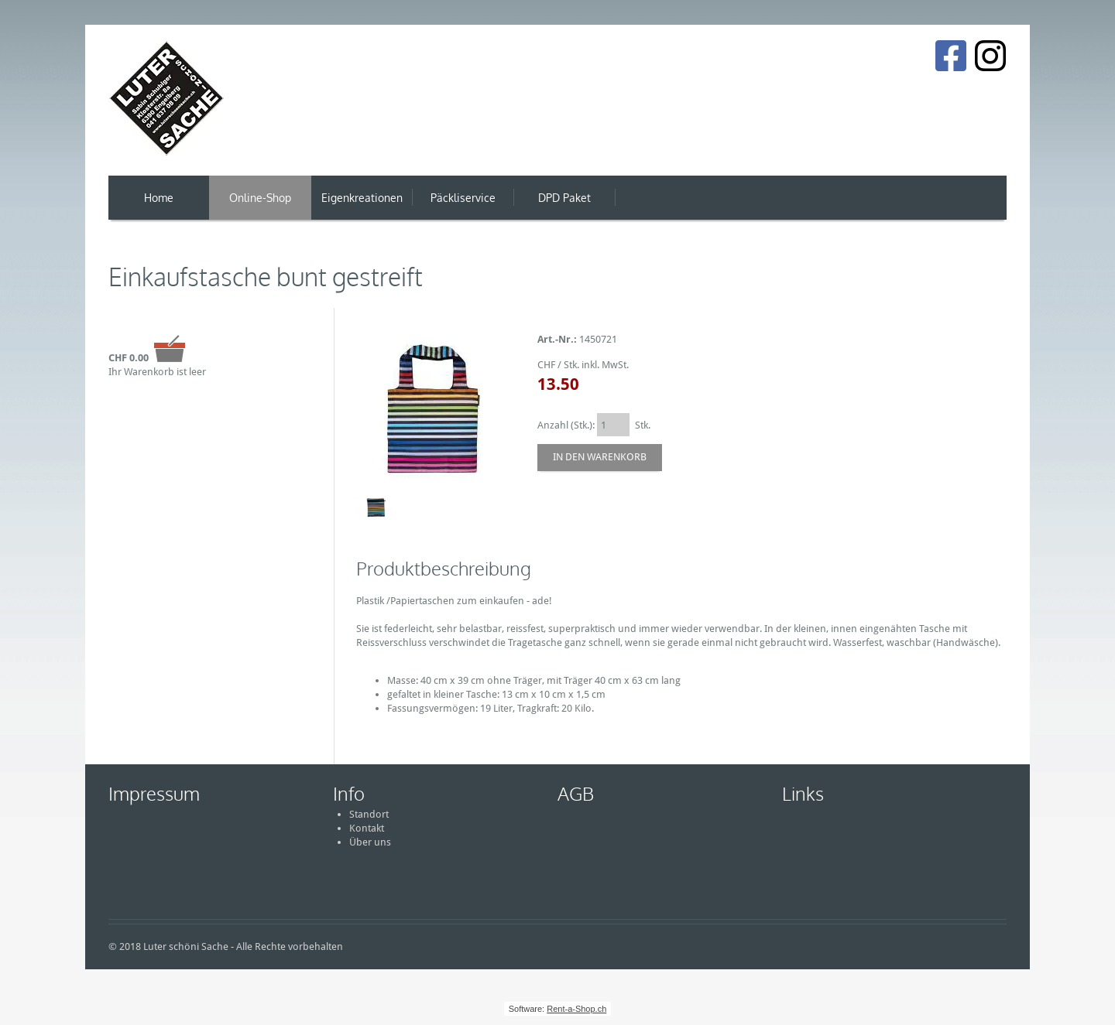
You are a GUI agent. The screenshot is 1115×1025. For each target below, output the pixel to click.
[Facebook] (950, 55)
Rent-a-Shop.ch (576, 1008)
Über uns (370, 842)
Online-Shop (260, 197)
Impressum (154, 793)
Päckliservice (463, 197)
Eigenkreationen (362, 197)
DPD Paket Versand (564, 205)
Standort (369, 814)
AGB (576, 793)
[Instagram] (990, 55)
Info (349, 793)
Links (803, 793)
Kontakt (366, 828)
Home (158, 197)
